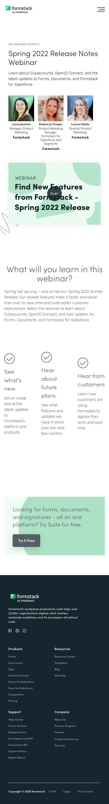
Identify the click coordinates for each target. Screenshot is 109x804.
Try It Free (26, 547)
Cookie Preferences (66, 739)
